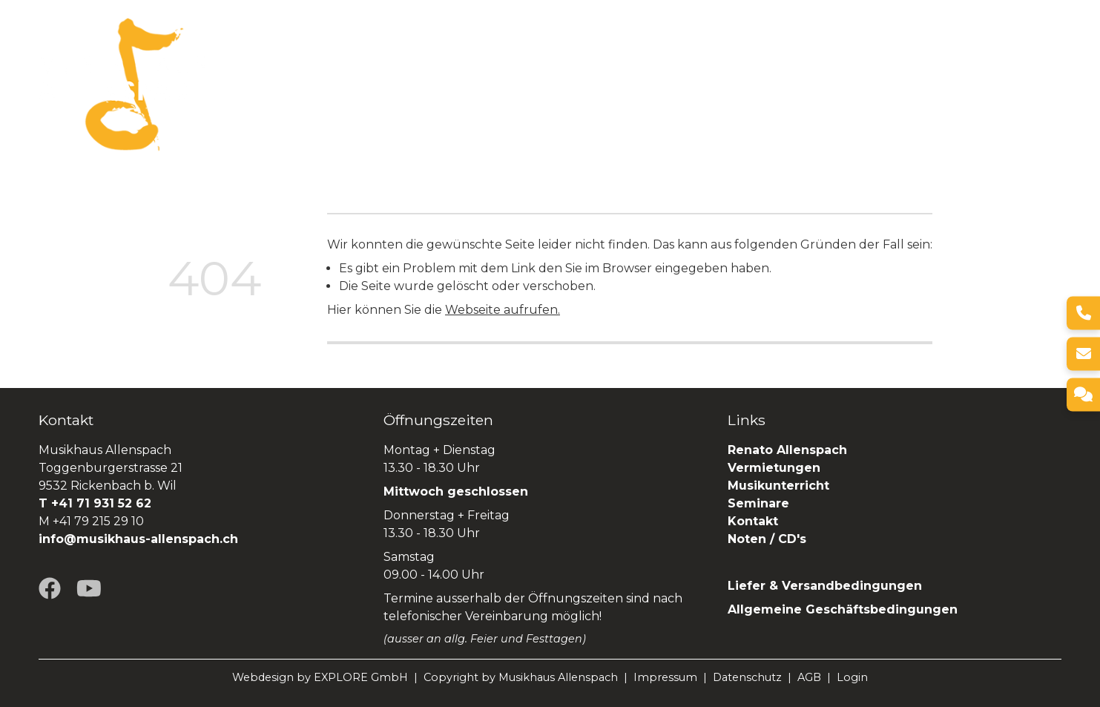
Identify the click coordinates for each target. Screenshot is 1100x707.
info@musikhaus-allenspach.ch (138, 539)
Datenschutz (747, 677)
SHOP (1042, 84)
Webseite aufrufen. (502, 310)
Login (852, 677)
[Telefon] (1083, 312)
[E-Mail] (1083, 353)
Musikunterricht (778, 486)
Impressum (665, 677)
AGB (809, 677)
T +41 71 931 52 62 (95, 503)
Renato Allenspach (944, 84)
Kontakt (753, 521)
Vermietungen (646, 84)
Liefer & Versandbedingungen (825, 586)
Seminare (835, 84)
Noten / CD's (769, 539)
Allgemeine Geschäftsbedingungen (843, 609)
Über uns (443, 84)
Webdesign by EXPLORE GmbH (320, 677)
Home (377, 84)
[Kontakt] (1083, 394)
